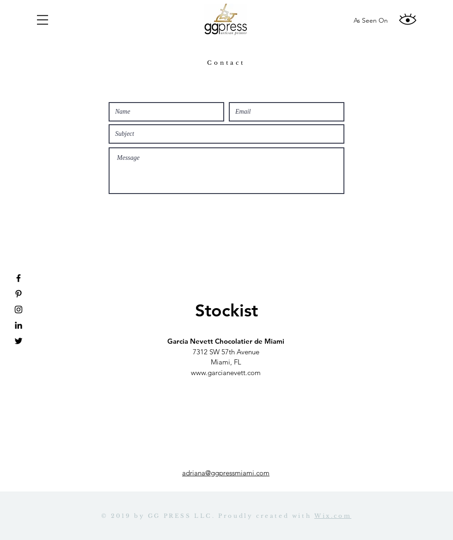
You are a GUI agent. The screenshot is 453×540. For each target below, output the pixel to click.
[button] (42, 19)
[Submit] (226, 207)
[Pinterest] (18, 294)
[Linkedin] (18, 325)
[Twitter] (18, 341)
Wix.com (332, 515)
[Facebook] (18, 278)
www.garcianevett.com (226, 372)
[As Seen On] (371, 21)
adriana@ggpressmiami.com (225, 472)
